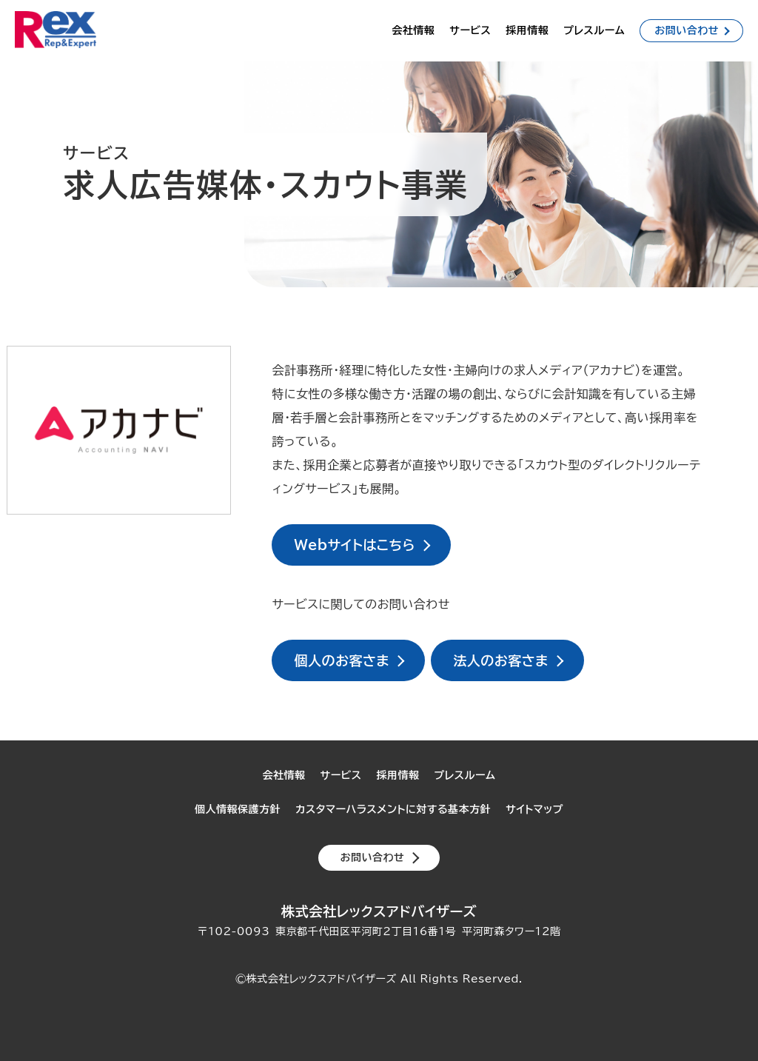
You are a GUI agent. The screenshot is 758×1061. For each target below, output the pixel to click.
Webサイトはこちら (354, 545)
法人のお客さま (501, 660)
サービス (470, 30)
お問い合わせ (686, 30)
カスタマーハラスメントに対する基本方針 (393, 809)
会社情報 (413, 30)
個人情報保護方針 (238, 809)
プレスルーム (594, 30)
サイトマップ (534, 809)
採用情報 (527, 30)
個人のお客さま (341, 660)
